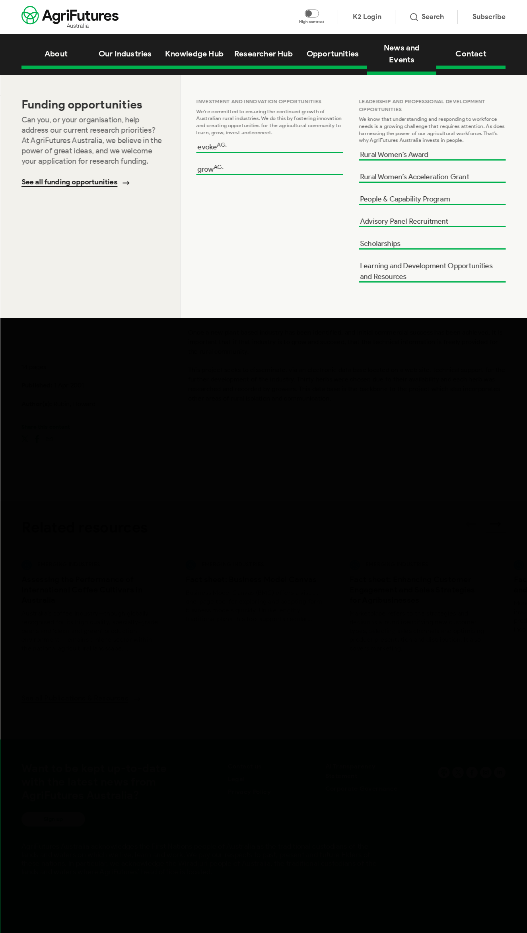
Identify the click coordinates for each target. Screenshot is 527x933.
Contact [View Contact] (470, 53)
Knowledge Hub (58, 85)
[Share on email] (49, 438)
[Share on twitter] (24, 438)
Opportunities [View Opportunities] (333, 53)
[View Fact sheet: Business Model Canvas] (254, 611)
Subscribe (489, 16)
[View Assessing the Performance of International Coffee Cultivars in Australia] (90, 611)
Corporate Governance (361, 788)
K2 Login (367, 16)
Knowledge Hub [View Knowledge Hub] (194, 53)
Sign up (53, 819)
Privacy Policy (249, 792)
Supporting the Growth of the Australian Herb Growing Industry (153, 85)
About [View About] (56, 53)
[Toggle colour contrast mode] (312, 13)
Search (427, 16)
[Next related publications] (496, 526)
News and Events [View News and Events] (402, 53)
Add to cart (461, 256)
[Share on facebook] (37, 438)
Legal (236, 779)
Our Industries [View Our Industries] (125, 53)
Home (27, 85)
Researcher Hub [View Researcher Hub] (263, 53)
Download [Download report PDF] (461, 224)
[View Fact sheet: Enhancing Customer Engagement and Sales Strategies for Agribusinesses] (418, 611)
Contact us (245, 766)
